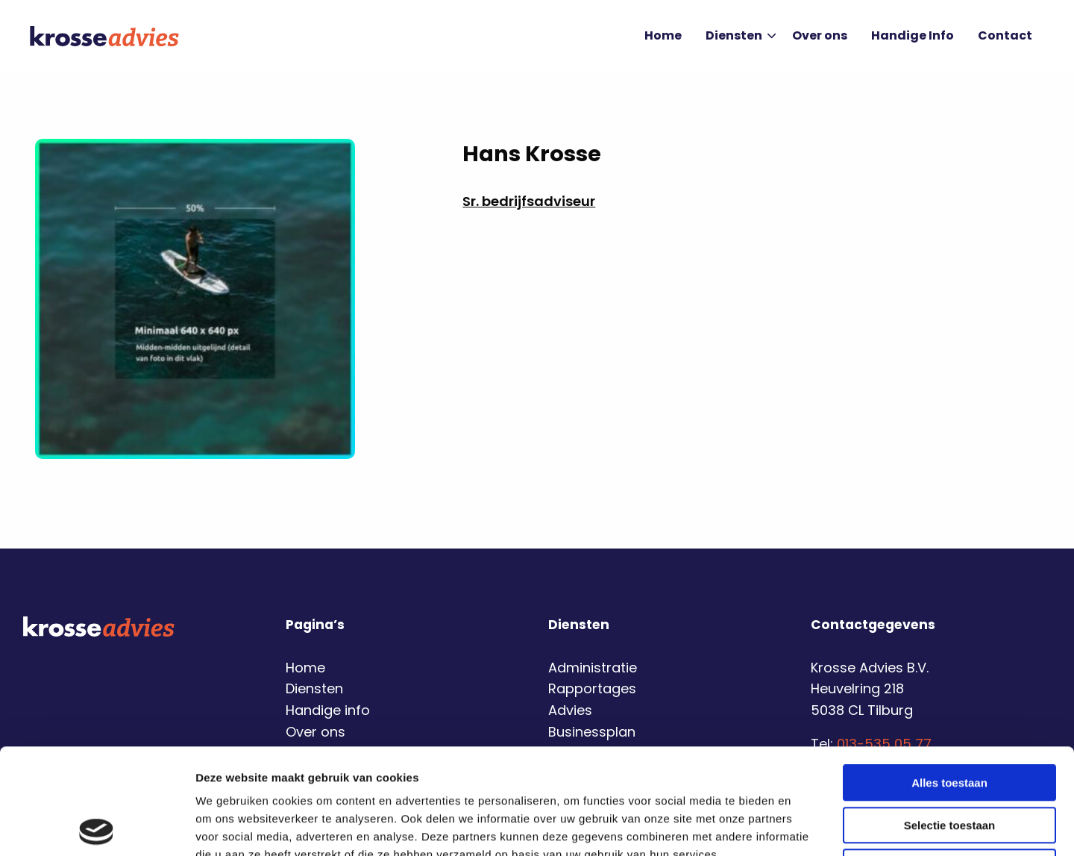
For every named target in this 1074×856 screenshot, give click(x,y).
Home (663, 35)
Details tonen (805, 826)
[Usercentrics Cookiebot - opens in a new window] (96, 827)
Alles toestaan (949, 677)
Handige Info (912, 35)
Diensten (741, 35)
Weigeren (949, 761)
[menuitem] (663, 36)
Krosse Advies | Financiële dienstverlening (104, 35)
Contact (1005, 35)
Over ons (819, 35)
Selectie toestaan (950, 719)
